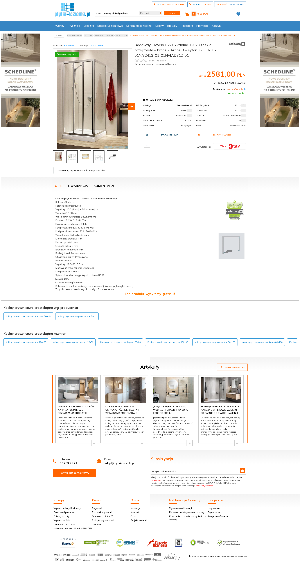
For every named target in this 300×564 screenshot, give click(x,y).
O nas (134, 516)
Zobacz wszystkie (232, 367)
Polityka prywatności (103, 520)
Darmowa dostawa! (64, 524)
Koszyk (216, 25)
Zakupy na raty (61, 516)
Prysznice (74, 25)
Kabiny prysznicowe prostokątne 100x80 (120, 342)
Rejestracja (214, 512)
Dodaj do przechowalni (230, 83)
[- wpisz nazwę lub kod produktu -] (116, 13)
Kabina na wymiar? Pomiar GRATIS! (73, 528)
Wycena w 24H (62, 520)
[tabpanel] (150, 245)
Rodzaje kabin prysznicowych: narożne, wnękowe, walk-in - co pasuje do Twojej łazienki (220, 409)
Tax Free (97, 524)
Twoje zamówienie (218, 516)
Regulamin (156, 480)
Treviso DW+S (95, 45)
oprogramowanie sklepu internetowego (228, 556)
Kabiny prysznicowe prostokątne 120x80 (26, 342)
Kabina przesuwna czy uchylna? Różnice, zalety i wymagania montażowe (122, 409)
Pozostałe (187, 25)
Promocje (202, 25)
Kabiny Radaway (166, 25)
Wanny (59, 25)
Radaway (69, 45)
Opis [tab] (58, 186)
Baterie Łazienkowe (110, 25)
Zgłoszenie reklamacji (180, 508)
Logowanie (214, 508)
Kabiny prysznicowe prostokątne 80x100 (262, 342)
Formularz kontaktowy (74, 473)
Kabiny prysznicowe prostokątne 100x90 (167, 342)
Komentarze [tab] (104, 186)
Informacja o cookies (199, 556)
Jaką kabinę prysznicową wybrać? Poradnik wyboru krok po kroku (170, 409)
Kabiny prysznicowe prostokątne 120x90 (73, 342)
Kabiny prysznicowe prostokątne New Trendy (28, 316)
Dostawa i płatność (214, 135)
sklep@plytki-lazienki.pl (119, 463)
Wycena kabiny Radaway (67, 508)
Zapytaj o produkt (162, 135)
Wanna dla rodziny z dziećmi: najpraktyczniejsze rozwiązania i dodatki (76, 409)
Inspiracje (135, 508)
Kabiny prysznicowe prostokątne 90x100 (215, 342)
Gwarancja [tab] (78, 186)
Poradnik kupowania (102, 512)
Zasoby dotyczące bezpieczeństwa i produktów (80, 170)
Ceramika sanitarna (139, 25)
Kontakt (135, 512)
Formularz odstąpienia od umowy (187, 512)
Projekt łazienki (139, 520)
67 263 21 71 (68, 463)
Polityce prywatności (204, 485)
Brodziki (88, 25)
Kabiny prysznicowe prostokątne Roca (77, 316)
